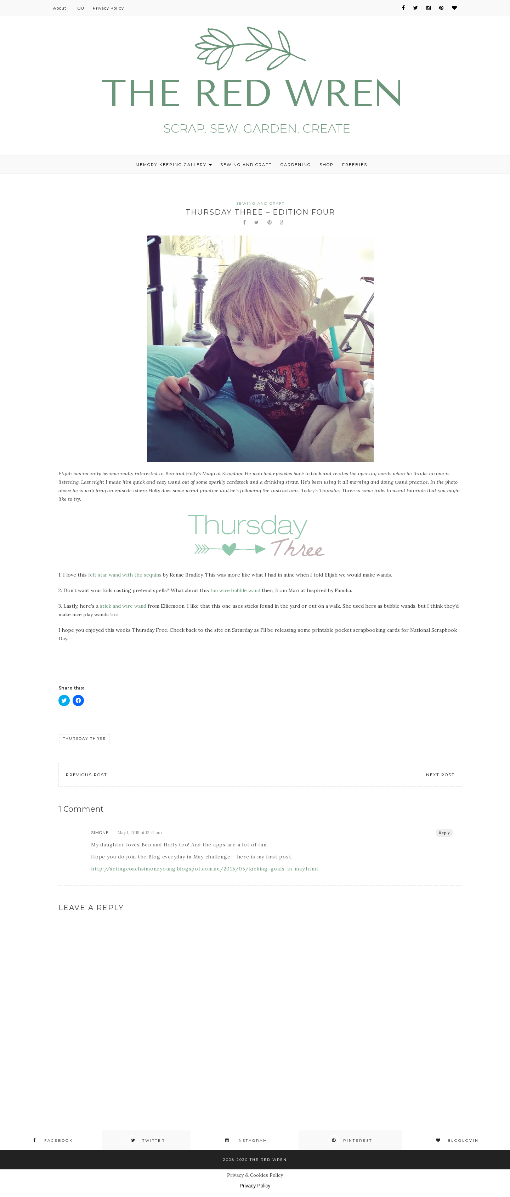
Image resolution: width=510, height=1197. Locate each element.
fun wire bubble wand (235, 590)
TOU (79, 8)
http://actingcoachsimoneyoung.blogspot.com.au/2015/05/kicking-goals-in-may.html (204, 869)
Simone (100, 832)
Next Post (440, 774)
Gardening (295, 164)
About (59, 8)
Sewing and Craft (246, 164)
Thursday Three (84, 738)
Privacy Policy (108, 8)
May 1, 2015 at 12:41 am (139, 832)
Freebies (354, 164)
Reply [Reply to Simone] (444, 832)
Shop (326, 164)
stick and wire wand (123, 606)
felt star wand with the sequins (125, 575)
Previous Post (86, 774)
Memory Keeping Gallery (174, 164)
